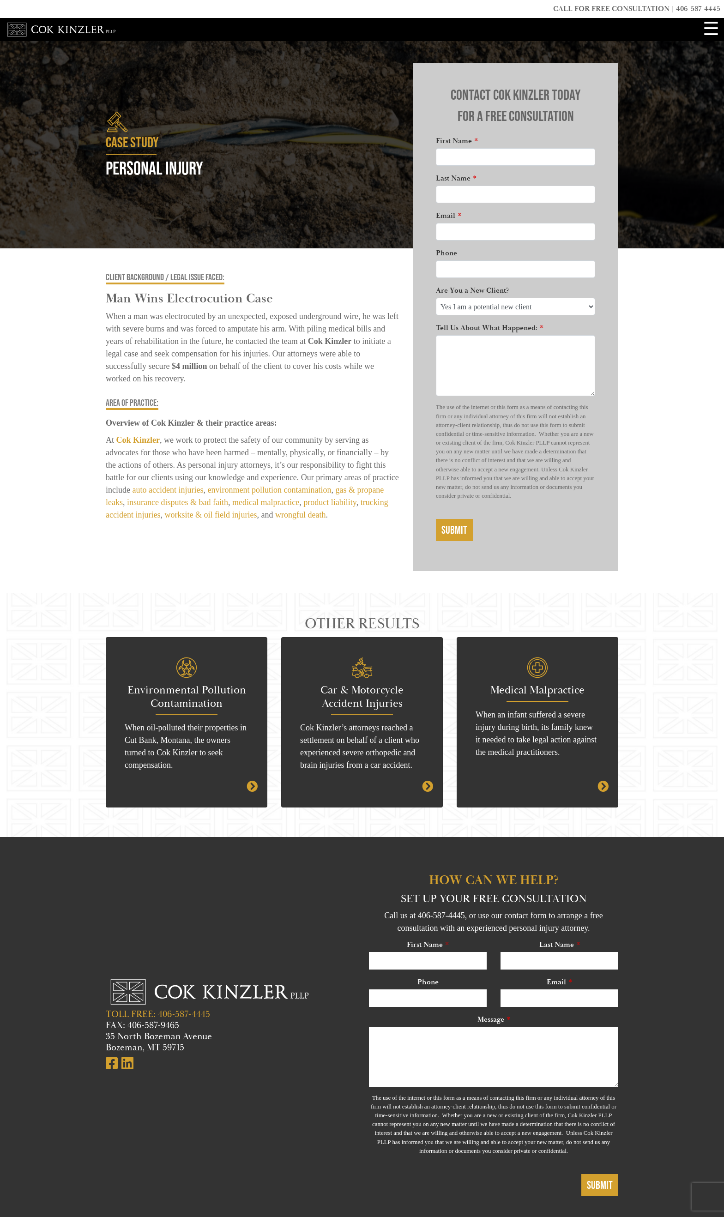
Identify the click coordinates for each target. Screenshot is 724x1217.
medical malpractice (265, 502)
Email (445, 216)
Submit (454, 530)
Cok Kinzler (138, 440)
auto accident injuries (167, 489)
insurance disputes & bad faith (177, 502)
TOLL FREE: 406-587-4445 (158, 1014)
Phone (446, 253)
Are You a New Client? (472, 290)
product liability (329, 502)
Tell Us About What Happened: (486, 328)
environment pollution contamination (269, 489)
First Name (454, 141)
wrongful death (299, 514)
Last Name (453, 178)
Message (490, 1019)
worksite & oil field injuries (210, 514)
